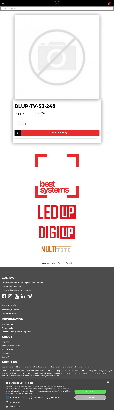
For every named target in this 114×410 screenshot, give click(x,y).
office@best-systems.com (20, 290)
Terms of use (8, 324)
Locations (6, 353)
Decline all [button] (90, 397)
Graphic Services (9, 313)
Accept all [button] (90, 392)
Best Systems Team (11, 345)
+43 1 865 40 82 (16, 286)
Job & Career (8, 349)
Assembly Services (10, 310)
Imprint (5, 342)
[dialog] (57, 394)
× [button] (111, 382)
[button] (39, 407)
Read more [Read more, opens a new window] (28, 393)
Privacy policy (8, 328)
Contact (5, 357)
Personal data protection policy (16, 332)
